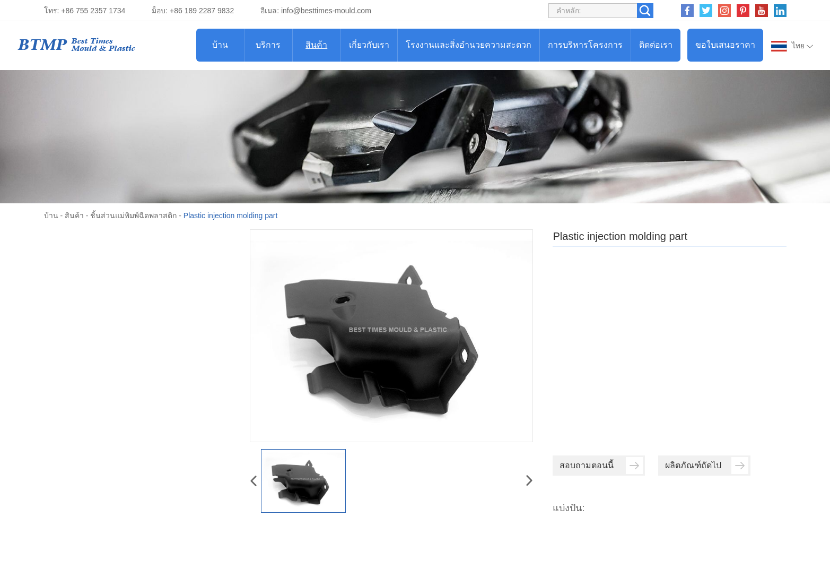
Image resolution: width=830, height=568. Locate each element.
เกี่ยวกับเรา (369, 44)
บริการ (268, 44)
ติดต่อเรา (655, 44)
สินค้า (316, 44)
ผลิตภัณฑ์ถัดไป (706, 465)
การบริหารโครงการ (585, 44)
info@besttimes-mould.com (326, 10)
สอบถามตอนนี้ (601, 465)
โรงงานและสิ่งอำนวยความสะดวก (468, 44)
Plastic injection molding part (230, 215)
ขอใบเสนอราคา (725, 44)
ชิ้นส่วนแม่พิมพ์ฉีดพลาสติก (133, 215)
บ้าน (220, 44)
